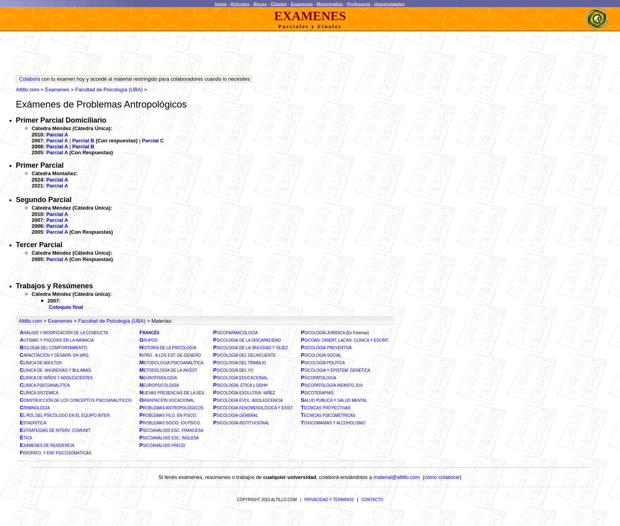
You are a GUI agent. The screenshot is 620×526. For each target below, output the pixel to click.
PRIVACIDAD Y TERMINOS (329, 500)
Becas (260, 3)
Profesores (358, 3)
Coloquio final (66, 307)
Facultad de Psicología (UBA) (109, 90)
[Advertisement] (160, 55)
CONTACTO (372, 500)
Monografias (330, 3)
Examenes (302, 3)
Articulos (240, 3)
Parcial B (83, 141)
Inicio (221, 3)
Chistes (279, 3)
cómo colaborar (442, 477)
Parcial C (153, 141)
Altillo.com (27, 90)
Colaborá (29, 79)
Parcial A (57, 135)
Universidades (389, 3)
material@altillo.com (396, 477)
